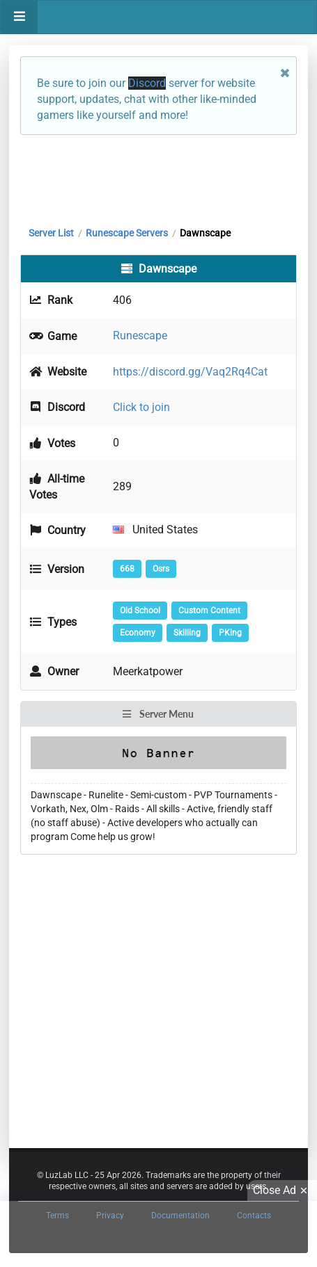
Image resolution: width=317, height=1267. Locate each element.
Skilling (187, 633)
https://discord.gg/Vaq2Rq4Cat (190, 371)
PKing (230, 633)
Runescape (140, 335)
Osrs (161, 569)
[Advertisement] (158, 177)
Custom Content (209, 610)
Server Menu (157, 714)
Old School (140, 610)
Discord (147, 83)
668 (127, 569)
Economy (137, 633)
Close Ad (282, 1190)
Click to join (141, 407)
